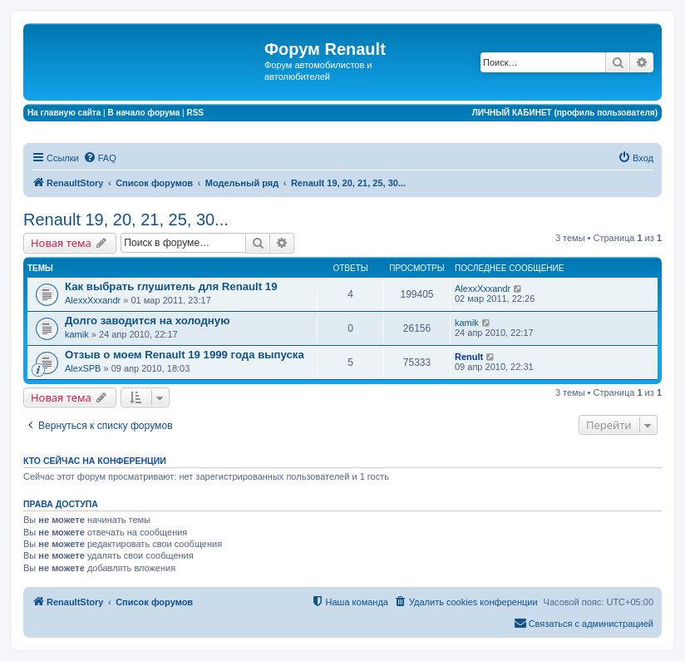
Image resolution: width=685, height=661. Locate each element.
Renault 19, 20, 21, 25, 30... (126, 219)
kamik (77, 334)
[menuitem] (99, 158)
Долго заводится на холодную (147, 320)
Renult (469, 357)
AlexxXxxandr (93, 300)
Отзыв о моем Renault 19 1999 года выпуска (184, 354)
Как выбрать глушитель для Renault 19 (171, 286)
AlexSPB (83, 368)
